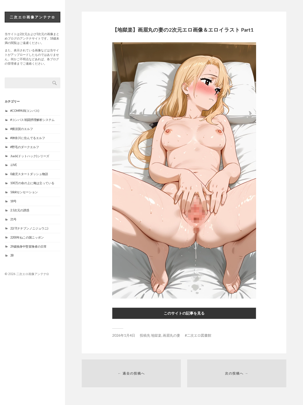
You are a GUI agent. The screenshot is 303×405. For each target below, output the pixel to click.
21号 (13, 219)
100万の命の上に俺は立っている (32, 183)
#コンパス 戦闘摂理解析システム (32, 120)
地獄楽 (156, 335)
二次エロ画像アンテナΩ (32, 17)
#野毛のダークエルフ (24, 147)
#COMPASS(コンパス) (24, 111)
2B (12, 255)
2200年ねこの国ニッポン (27, 237)
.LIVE (13, 165)
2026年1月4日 (123, 335)
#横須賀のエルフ (21, 129)
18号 (13, 201)
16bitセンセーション (24, 192)
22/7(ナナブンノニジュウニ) (29, 228)
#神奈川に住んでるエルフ (27, 138)
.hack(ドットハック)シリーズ (29, 156)
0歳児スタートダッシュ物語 (29, 174)
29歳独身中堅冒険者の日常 (28, 246)
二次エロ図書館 (199, 335)
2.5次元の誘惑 (19, 210)
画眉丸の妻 (171, 335)
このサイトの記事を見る (184, 313)
